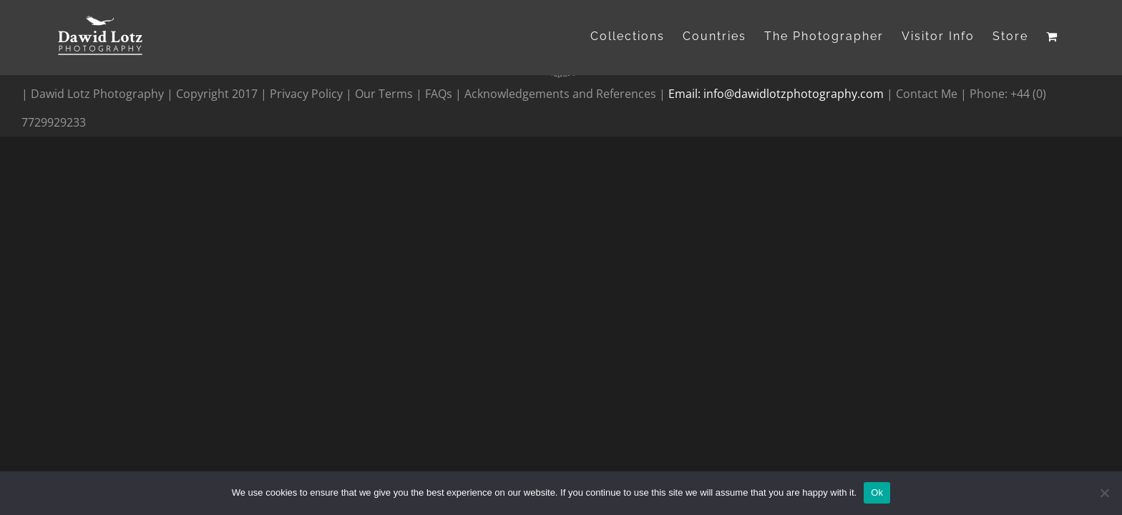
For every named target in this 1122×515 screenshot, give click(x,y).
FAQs (438, 94)
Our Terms (384, 94)
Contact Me (928, 94)
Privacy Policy (308, 94)
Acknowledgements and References (560, 94)
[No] (1104, 493)
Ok (877, 492)
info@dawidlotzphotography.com (795, 94)
